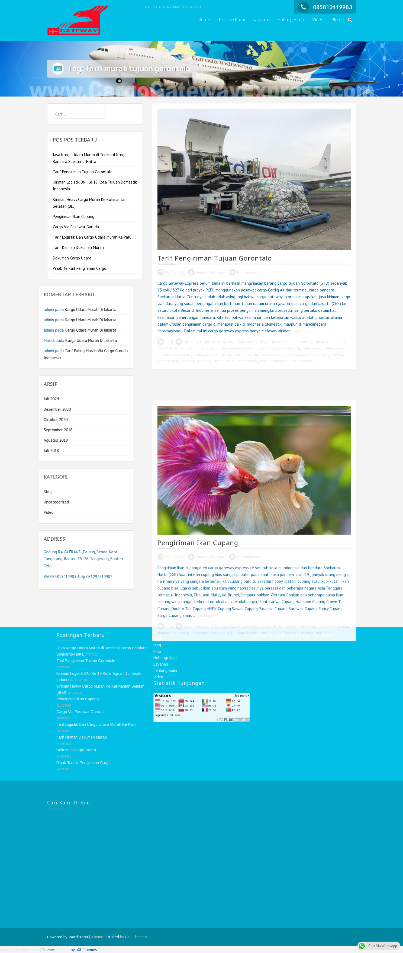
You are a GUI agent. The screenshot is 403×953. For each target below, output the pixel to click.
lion (294, 354)
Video (317, 20)
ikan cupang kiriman (250, 827)
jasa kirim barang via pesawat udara (261, 354)
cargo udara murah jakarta (288, 341)
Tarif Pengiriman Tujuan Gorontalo (214, 258)
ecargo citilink (323, 348)
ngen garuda (167, 360)
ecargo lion (179, 354)
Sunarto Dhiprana (210, 272)
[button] (350, 20)
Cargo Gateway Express (246, 341)
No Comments (248, 272)
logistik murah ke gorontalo (321, 354)
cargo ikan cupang (198, 827)
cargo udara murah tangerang (233, 348)
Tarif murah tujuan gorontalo (235, 360)
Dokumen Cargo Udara (72, 258)
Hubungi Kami (291, 20)
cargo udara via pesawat (279, 348)
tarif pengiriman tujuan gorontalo (286, 360)
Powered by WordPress (67, 937)
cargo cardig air (212, 341)
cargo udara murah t (191, 348)
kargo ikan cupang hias (286, 827)
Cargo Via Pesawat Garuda (76, 226)
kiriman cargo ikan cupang (327, 827)
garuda (196, 354)
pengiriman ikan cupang (210, 833)
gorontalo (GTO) (217, 354)
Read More (302, 331)
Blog (335, 20)
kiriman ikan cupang (173, 833)
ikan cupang (223, 827)
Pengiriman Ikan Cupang (197, 743)
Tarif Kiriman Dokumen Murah (78, 247)
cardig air (190, 341)
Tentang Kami (231, 20)
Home (204, 20)
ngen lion (187, 360)
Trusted (112, 937)
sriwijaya (203, 360)
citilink (306, 348)
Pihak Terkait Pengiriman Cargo (79, 268)
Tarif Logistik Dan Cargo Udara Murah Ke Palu (92, 237)
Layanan (261, 20)
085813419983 (325, 7)
